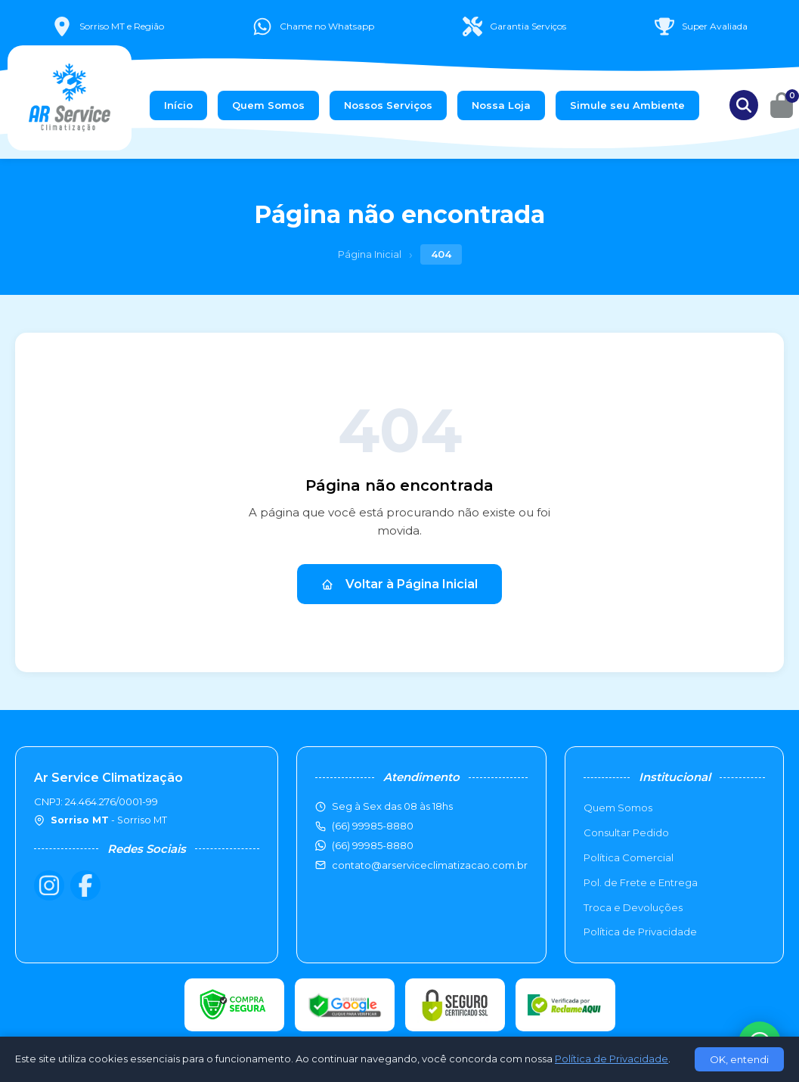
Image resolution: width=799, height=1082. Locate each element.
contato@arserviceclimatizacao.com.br (430, 865)
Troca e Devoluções (633, 907)
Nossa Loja (501, 105)
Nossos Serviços (388, 105)
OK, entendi (739, 1059)
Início (178, 105)
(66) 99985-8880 (372, 845)
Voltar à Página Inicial (399, 584)
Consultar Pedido (626, 832)
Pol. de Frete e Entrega (641, 882)
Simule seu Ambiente (627, 105)
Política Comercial (629, 857)
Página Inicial (369, 254)
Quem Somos (268, 105)
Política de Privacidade (640, 931)
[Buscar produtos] (743, 105)
